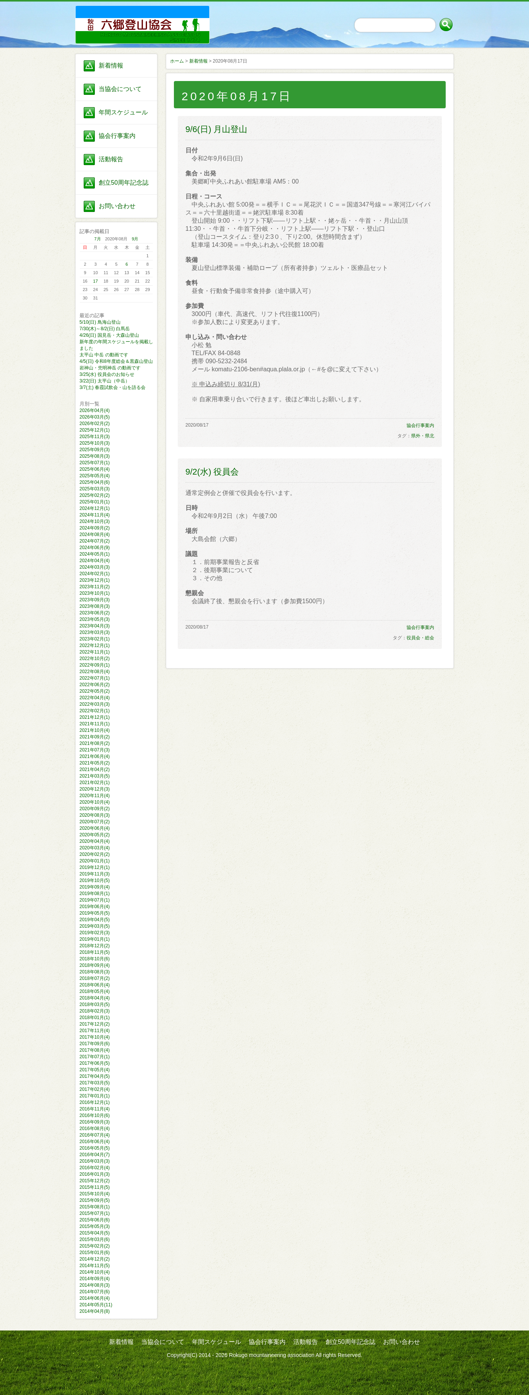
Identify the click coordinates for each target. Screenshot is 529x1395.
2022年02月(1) (94, 710)
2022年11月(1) (94, 652)
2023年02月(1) (94, 639)
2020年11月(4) (94, 795)
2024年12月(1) (94, 508)
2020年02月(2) (94, 854)
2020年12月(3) (94, 789)
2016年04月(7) (94, 1154)
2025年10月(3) (94, 443)
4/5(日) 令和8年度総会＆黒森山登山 (116, 361)
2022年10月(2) (94, 658)
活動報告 (111, 159)
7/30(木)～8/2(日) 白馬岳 (104, 328)
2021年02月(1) (94, 782)
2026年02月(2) (94, 423)
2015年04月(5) (94, 1233)
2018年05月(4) (94, 991)
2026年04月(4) (94, 410)
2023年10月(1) (94, 593)
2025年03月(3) (94, 488)
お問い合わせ (117, 206)
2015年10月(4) (94, 1193)
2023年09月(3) (94, 599)
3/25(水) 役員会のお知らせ (106, 374)
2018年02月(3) (94, 1011)
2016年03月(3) (94, 1161)
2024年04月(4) (94, 560)
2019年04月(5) (94, 919)
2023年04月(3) (94, 626)
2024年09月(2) (94, 528)
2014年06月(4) (94, 1298)
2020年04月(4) (94, 841)
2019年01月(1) (94, 939)
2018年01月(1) (94, 1017)
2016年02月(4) (94, 1167)
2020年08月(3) (94, 815)
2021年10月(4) (94, 730)
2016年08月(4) (94, 1128)
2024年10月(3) (94, 521)
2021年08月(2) (94, 743)
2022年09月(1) (94, 665)
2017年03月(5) (94, 1083)
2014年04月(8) (94, 1311)
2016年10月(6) (94, 1115)
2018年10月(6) (94, 958)
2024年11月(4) (94, 515)
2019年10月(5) (94, 880)
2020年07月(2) (94, 821)
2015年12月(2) (94, 1180)
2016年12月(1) (94, 1102)
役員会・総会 (420, 637)
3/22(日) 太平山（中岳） (104, 381)
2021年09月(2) (94, 737)
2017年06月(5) (94, 1063)
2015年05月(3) (94, 1226)
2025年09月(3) (94, 449)
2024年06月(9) (94, 547)
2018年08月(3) (94, 972)
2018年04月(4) (94, 998)
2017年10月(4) (94, 1037)
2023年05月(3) (94, 619)
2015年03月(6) (94, 1239)
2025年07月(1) (94, 462)
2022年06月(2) (94, 684)
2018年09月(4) (94, 965)
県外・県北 (422, 436)
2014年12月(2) (94, 1259)
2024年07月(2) (94, 541)
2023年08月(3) (94, 606)
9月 (135, 239)
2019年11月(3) (94, 874)
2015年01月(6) (94, 1252)
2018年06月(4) (94, 985)
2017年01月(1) (94, 1096)
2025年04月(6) (94, 482)
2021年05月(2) (94, 763)
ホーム (177, 61)
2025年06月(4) (94, 469)
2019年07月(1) (94, 900)
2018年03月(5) (94, 1004)
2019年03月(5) (94, 926)
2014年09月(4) (94, 1278)
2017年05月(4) (94, 1069)
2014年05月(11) (95, 1304)
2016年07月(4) (94, 1135)
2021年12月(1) (94, 717)
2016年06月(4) (94, 1141)
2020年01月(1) (94, 861)
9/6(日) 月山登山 (216, 129)
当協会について (120, 89)
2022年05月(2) (94, 691)
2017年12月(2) (94, 1024)
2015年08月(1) (94, 1207)
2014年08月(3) (94, 1285)
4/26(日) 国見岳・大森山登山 (109, 335)
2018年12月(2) (94, 945)
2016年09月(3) (94, 1122)
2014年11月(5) (94, 1265)
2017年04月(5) (94, 1076)
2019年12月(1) (94, 867)
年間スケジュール (123, 112)
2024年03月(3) (94, 567)
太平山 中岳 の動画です (103, 354)
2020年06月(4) (94, 828)
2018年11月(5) (94, 952)
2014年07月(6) (94, 1291)
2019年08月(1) (94, 893)
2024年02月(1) (94, 573)
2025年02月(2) (94, 495)
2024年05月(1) (94, 554)
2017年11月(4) (94, 1030)
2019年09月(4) (94, 887)
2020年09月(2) (94, 808)
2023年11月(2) (94, 586)
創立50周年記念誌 (124, 182)
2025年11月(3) (94, 436)
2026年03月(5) (94, 417)
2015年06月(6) (94, 1220)
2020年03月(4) (94, 848)
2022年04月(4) (94, 697)
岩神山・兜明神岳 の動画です (110, 368)
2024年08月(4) (94, 534)
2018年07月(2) (94, 978)
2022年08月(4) (94, 671)
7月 (97, 239)
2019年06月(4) (94, 906)
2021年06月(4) (94, 756)
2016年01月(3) (94, 1174)
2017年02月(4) (94, 1089)
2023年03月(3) (94, 632)
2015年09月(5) (94, 1200)
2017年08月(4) (94, 1050)
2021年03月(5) (94, 776)
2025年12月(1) (94, 430)
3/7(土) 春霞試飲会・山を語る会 (112, 387)
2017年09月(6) (94, 1043)
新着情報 (111, 65)
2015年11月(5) (94, 1187)
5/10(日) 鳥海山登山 (100, 322)
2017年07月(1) (94, 1056)
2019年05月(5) (94, 913)
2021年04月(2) (94, 769)
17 (95, 281)
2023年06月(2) (94, 613)
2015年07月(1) (94, 1213)
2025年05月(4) (94, 475)
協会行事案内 (117, 135)
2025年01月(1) (94, 502)
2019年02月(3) (94, 932)
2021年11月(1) (94, 723)
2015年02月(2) (94, 1246)
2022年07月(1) (94, 678)
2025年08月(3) (94, 456)
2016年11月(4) (94, 1109)
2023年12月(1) (94, 580)
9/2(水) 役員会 (212, 472)
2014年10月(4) (94, 1272)
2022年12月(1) (94, 645)
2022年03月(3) (94, 704)
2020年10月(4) (94, 802)
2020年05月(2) (94, 834)
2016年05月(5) (94, 1148)
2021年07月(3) (94, 750)
